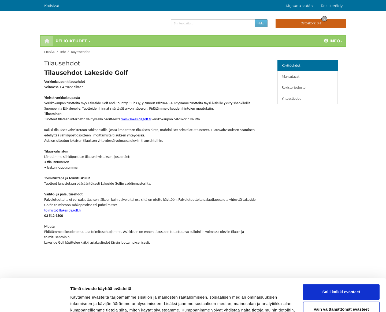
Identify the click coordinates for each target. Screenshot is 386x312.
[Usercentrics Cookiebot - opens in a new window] (34, 302)
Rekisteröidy (332, 5)
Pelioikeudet (73, 40)
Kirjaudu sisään (299, 5)
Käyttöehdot (80, 52)
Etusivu (49, 52)
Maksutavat (290, 76)
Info (333, 40)
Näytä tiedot (82, 301)
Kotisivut (52, 5)
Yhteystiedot (291, 98)
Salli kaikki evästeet (341, 262)
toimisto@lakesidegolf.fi (62, 210)
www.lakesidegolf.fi (136, 119)
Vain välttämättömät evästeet (341, 279)
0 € (313, 22)
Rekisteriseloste (294, 87)
